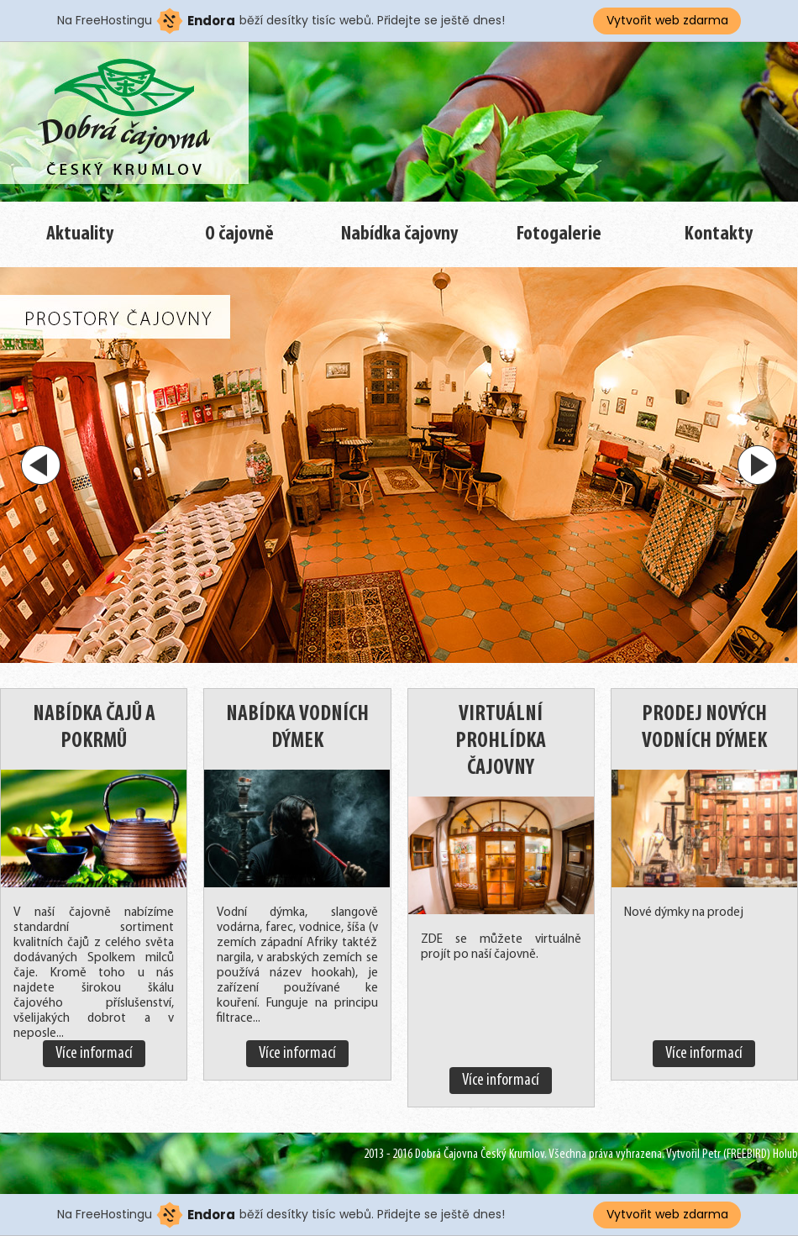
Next (757, 465)
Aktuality (79, 234)
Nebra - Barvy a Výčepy (126, 121)
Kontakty (719, 234)
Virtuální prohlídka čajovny (500, 741)
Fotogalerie (559, 234)
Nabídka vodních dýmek (297, 728)
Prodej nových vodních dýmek (704, 728)
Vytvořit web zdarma (667, 20)
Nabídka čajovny (399, 234)
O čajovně (239, 234)
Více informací (94, 1053)
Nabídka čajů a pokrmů (94, 728)
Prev (40, 465)
